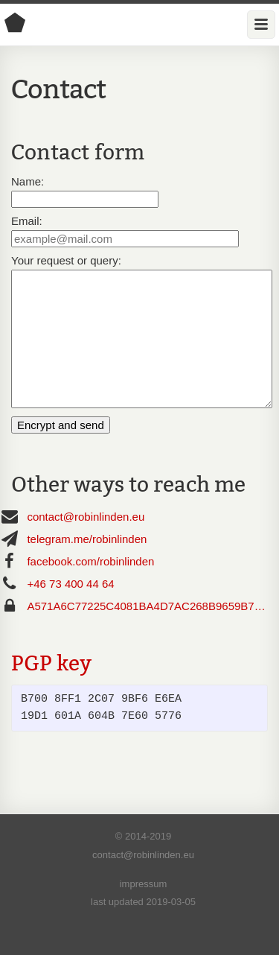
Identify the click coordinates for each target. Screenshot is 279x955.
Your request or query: (66, 260)
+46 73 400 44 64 (70, 610)
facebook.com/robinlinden (90, 588)
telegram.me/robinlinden (87, 565)
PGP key (51, 689)
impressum (143, 910)
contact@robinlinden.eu (85, 543)
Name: (27, 181)
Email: (26, 221)
